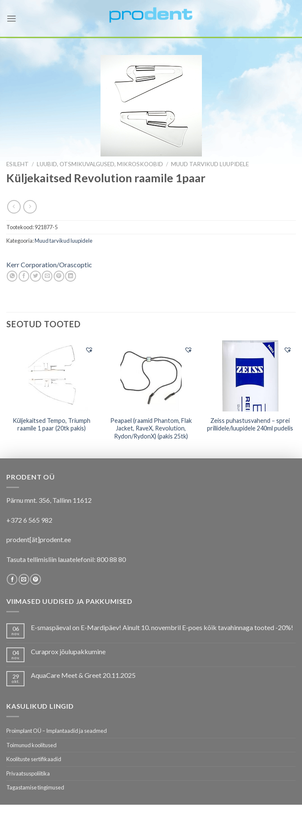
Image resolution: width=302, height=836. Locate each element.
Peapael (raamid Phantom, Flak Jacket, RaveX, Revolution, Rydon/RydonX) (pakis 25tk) (151, 428)
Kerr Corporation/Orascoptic (49, 264)
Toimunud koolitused (31, 745)
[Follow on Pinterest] (35, 579)
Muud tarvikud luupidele (210, 164)
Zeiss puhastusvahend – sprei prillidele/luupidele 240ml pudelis (250, 424)
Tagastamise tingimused (35, 787)
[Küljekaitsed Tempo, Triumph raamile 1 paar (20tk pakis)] (51, 376)
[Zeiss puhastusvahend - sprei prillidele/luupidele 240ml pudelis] (250, 376)
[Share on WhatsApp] (12, 276)
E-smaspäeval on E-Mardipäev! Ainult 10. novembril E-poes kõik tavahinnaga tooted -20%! (162, 627)
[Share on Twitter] (35, 276)
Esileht (17, 164)
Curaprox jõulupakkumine (68, 651)
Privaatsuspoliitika (28, 773)
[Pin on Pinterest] (59, 276)
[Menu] (11, 18)
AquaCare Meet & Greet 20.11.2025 (83, 675)
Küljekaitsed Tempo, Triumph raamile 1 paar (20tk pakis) (51, 424)
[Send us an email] (24, 579)
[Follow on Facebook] (12, 579)
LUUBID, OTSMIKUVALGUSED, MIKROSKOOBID (100, 164)
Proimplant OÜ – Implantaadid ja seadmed (56, 730)
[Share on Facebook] (24, 276)
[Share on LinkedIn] (70, 276)
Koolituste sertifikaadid (33, 759)
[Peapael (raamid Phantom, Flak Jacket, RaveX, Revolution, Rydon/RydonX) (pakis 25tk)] (151, 376)
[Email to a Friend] (47, 276)
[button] (89, 350)
